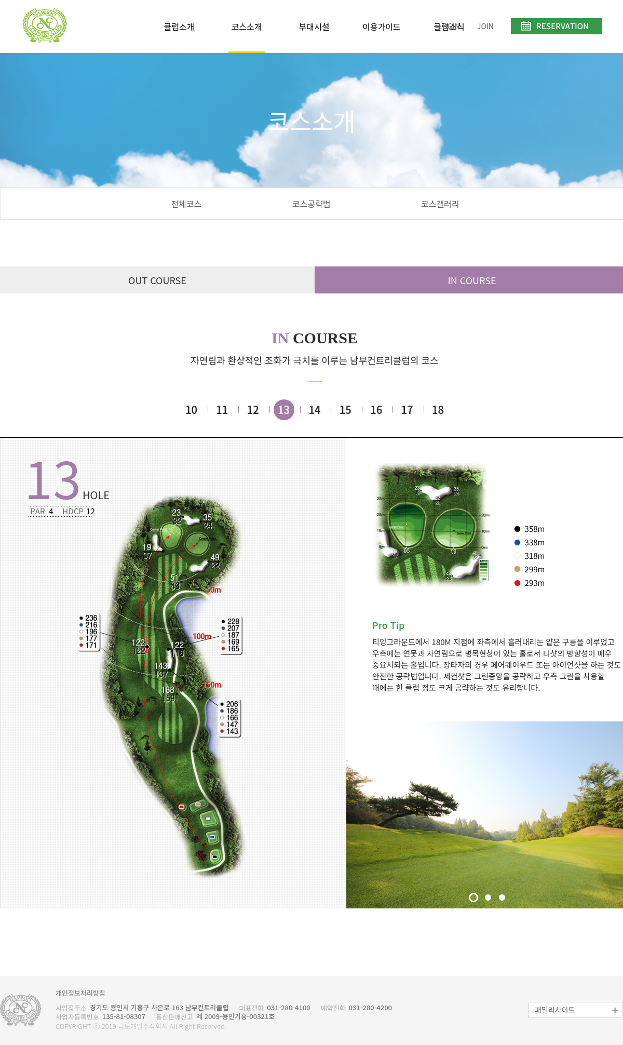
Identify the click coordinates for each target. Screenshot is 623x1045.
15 (345, 409)
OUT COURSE (157, 280)
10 (191, 409)
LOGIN (448, 26)
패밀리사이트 (576, 1009)
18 (438, 409)
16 (376, 409)
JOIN (485, 26)
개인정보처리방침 (80, 993)
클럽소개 (179, 26)
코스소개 (247, 26)
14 (314, 409)
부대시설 (314, 26)
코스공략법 (311, 203)
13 (284, 409)
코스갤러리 (440, 203)
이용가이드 (381, 26)
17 (407, 409)
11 (222, 409)
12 (253, 409)
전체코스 (186, 203)
